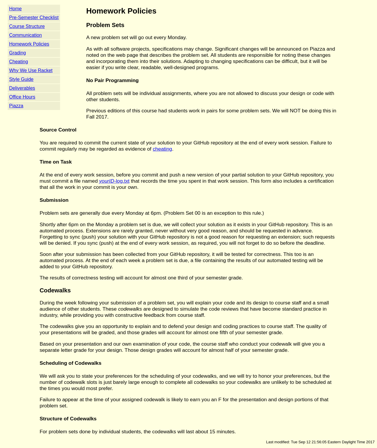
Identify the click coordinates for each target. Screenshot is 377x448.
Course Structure (27, 26)
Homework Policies (29, 43)
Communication (25, 35)
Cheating (18, 61)
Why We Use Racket (30, 70)
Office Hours (22, 96)
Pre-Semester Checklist (34, 17)
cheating (162, 149)
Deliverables (22, 88)
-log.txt (114, 181)
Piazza (16, 105)
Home (15, 8)
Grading (17, 52)
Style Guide (21, 79)
